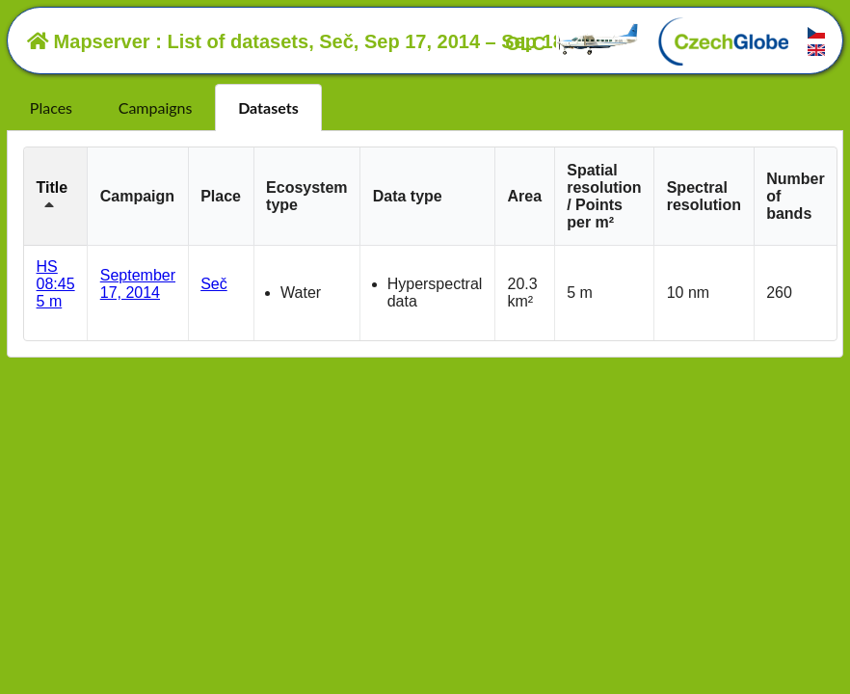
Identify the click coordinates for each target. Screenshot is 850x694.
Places (51, 107)
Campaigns (156, 107)
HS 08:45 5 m (56, 283)
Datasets (268, 107)
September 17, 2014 (137, 284)
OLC (572, 43)
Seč (213, 284)
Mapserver (88, 41)
